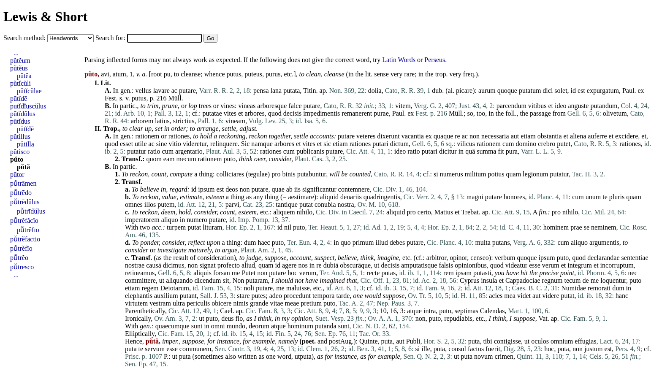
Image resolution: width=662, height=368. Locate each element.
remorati (599, 288)
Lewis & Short (45, 16)
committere (140, 280)
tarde (343, 295)
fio (239, 318)
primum (363, 242)
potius (496, 174)
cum (508, 143)
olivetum (615, 113)
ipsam (464, 272)
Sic (245, 143)
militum (475, 174)
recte (373, 272)
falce (294, 105)
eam (169, 158)
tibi (487, 341)
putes (259, 295)
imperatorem (142, 219)
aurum (487, 90)
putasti (482, 272)
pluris (616, 196)
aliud (248, 265)
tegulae (258, 174)
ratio (154, 151)
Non (238, 280)
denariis (351, 196)
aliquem (284, 212)
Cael (226, 310)
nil (287, 227)
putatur (136, 151)
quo (346, 242)
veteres (365, 136)
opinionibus (471, 265)
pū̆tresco (22, 267)
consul (457, 348)
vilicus (466, 143)
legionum (535, 174)
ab (289, 189)
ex (641, 90)
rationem (147, 136)
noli (249, 288)
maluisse (298, 288)
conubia (325, 204)
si (436, 174)
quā (470, 151)
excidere (626, 136)
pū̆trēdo (21, 192)
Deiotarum (174, 288)
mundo (236, 326)
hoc (292, 272)
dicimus (173, 265)
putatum (530, 90)
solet (560, 90)
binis (289, 174)
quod (275, 113)
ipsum (206, 189)
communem (195, 348)
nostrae (134, 265)
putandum (603, 105)
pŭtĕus (19, 68)
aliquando (179, 280)
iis (297, 189)
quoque (507, 90)
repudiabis (458, 318)
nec (633, 272)
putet (563, 143)
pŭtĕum (20, 60)
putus (234, 74)
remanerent (357, 113)
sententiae (634, 257)
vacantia (413, 136)
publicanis (310, 151)
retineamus (140, 272)
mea (509, 295)
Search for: (111, 37)
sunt (197, 326)
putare (187, 90)
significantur (319, 189)
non (474, 136)
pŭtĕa (24, 75)
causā (153, 265)
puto (229, 158)
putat (306, 204)
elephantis (138, 295)
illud (381, 242)
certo (424, 212)
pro (275, 174)
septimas (466, 310)
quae (278, 189)
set (159, 128)
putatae (212, 113)
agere (289, 265)
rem (448, 272)
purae (381, 113)
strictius (184, 120)
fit (501, 151)
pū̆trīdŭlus (31, 211)
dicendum (207, 280)
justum (593, 348)
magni (475, 196)
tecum (572, 280)
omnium (562, 341)
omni (218, 326)
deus (227, 318)
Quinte (368, 341)
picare (464, 90)
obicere (221, 303)
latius (162, 120)
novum (483, 356)
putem (165, 204)
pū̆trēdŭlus (25, 202)
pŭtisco (20, 151)
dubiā (331, 265)
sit (226, 280)
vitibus (537, 105)
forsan (221, 272)
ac (174, 90)
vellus (143, 90)
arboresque (272, 105)
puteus (253, 74)
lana (276, 90)
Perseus (434, 59)
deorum (259, 326)
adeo (275, 295)
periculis (198, 303)
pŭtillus (20, 136)
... (16, 53)
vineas (246, 105)
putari (380, 143)
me (236, 272)
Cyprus (469, 280)
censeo (479, 257)
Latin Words (398, 59)
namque (262, 143)
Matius (443, 212)
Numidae (573, 288)
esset (126, 143)
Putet (248, 272)
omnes (134, 204)
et (550, 105)
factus (476, 348)
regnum (552, 280)
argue (230, 250)
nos (303, 265)
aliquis (202, 272)
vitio (175, 143)
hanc (622, 295)
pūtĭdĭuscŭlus (28, 106)
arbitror (436, 257)
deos (231, 189)
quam (513, 174)
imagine (388, 257)
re (457, 136)
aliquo (169, 219)
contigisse (507, 341)
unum (593, 196)
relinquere (224, 143)
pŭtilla (25, 144)
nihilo (304, 212)
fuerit (493, 348)
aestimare (301, 196)
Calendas (492, 310)
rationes (179, 136)
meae (292, 303)
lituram (212, 227)
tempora (323, 295)
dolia (375, 90)
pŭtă (23, 166)
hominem (556, 227)
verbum (505, 257)
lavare (161, 90)
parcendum (511, 105)
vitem (402, 105)
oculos (540, 341)
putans (501, 242)
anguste (578, 105)
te (605, 196)
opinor (458, 257)
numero (197, 219)
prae (576, 227)
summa (486, 151)
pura (512, 151)
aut (515, 136)
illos (150, 204)
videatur (516, 265)
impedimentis (321, 113)
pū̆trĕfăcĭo (24, 220)
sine (161, 143)
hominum (300, 326)
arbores (255, 113)
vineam (235, 120)
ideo (561, 105)
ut (376, 265)
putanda (325, 326)
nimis (240, 303)
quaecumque (172, 326)
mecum (186, 158)
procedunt (297, 295)
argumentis (604, 242)
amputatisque (419, 265)
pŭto (16, 159)
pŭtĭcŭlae (29, 91)
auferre (597, 136)
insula (489, 280)
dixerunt (388, 136)
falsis (446, 265)
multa (482, 242)
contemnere (354, 189)
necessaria (495, 136)
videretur (195, 143)
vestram (160, 303)
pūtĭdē (18, 98)
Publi (413, 341)
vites (230, 113)
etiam (528, 136)
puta (387, 341)
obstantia (549, 136)
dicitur (448, 151)
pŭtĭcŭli (20, 83)
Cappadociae (522, 280)
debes (397, 242)
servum (155, 348)
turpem (176, 227)
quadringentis (382, 196)
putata (291, 90)
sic (327, 143)
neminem (603, 227)
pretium (311, 303)
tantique (287, 204)
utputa (303, 356)
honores (514, 196)
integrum (579, 265)
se (586, 227)
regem (150, 288)
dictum (399, 143)
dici (548, 90)
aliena (578, 136)
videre (551, 295)
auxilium (166, 295)
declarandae (603, 257)
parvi (232, 204)
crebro (546, 143)
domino (525, 143)
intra (429, 310)
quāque (443, 136)
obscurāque (355, 265)
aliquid (329, 196)
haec (264, 242)
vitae (276, 303)
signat (207, 265)
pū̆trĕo (19, 257)
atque (414, 310)
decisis (292, 113)
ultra (179, 303)
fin (542, 212)
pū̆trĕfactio (25, 239)
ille (425, 348)
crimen (504, 356)
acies (495, 295)
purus (273, 74)
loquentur (613, 280)
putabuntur (311, 174)
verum (550, 265)
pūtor (17, 174)
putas (388, 272)
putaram (257, 280)
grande (259, 303)
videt (524, 295)
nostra (346, 204)
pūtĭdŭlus (22, 113)
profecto (228, 265)
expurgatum (603, 90)
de (586, 280)
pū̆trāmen (23, 183)
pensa (261, 90)
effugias (585, 341)
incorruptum (617, 265)
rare (409, 74)
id (573, 90)
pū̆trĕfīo (28, 229)
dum (250, 242)
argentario (189, 151)
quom (153, 158)
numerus (451, 174)
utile (141, 143)
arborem (142, 120)
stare (243, 295)
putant (188, 295)
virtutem (136, 303)
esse (534, 265)
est (581, 90)
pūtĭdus (20, 121)
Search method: (25, 37)
